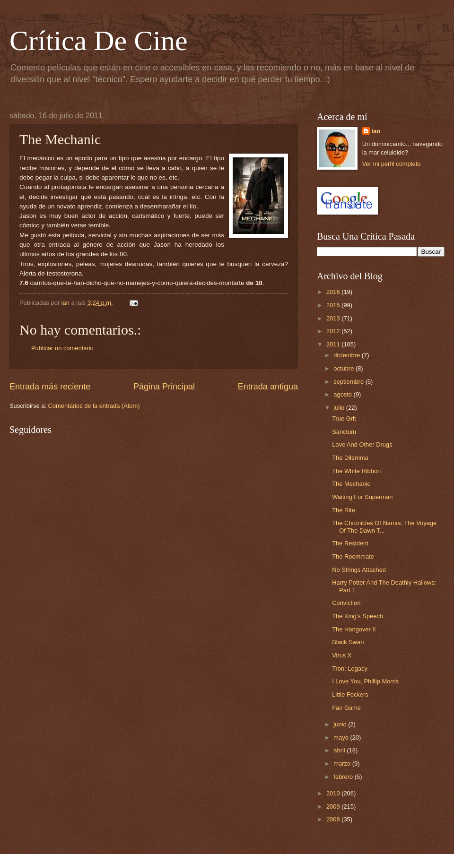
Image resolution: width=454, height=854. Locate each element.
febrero (343, 776)
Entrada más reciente (49, 386)
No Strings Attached (359, 569)
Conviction (346, 602)
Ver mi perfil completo (391, 163)
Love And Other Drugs (362, 444)
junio (340, 724)
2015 (333, 305)
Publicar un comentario (62, 348)
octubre (344, 368)
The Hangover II (353, 629)
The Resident (350, 543)
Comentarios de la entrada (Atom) (94, 405)
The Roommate (353, 556)
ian (376, 131)
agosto (343, 394)
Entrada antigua (268, 386)
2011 (333, 344)
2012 (333, 331)
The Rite (343, 510)
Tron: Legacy (349, 668)
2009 (333, 806)
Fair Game (346, 707)
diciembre (347, 355)
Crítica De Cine (98, 40)
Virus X (341, 655)
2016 (333, 291)
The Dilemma (350, 457)
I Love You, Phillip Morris (365, 681)
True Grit (344, 418)
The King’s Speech (357, 616)
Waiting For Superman (362, 496)
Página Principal (164, 386)
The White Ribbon (356, 470)
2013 (333, 318)
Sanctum (344, 431)
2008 (333, 819)
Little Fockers (350, 694)
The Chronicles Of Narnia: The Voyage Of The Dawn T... (384, 526)
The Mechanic (351, 483)
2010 (333, 793)
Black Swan (348, 642)
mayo (341, 737)
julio (339, 407)
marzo (342, 763)
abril (340, 750)
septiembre (349, 381)
